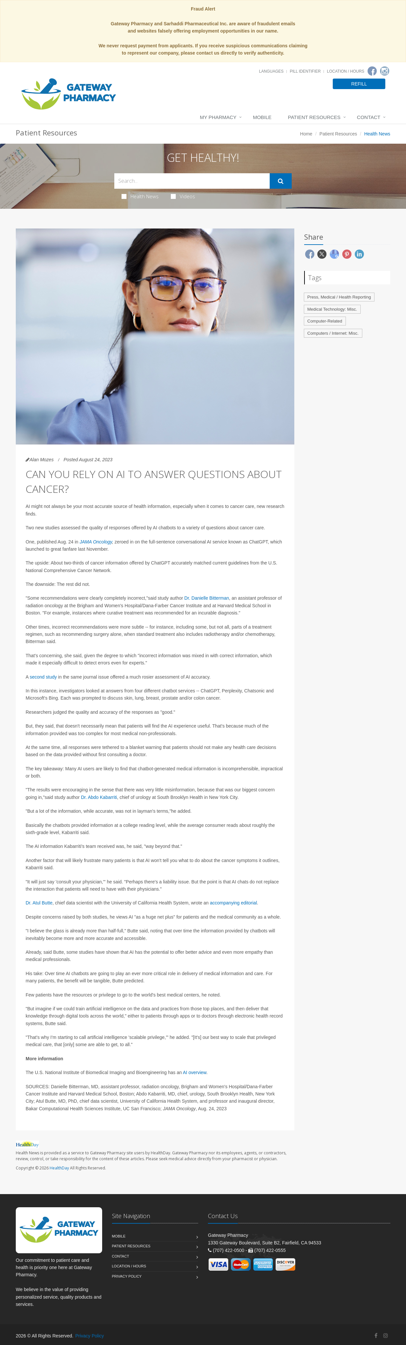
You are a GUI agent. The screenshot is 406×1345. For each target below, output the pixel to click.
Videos (183, 196)
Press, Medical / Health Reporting (339, 297)
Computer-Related (324, 321)
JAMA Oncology (95, 541)
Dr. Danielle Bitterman (206, 598)
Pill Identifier (305, 71)
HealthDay (59, 1168)
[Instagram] (384, 71)
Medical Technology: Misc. (332, 309)
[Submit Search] (281, 181)
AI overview (195, 1072)
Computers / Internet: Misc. (333, 333)
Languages (271, 71)
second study (43, 677)
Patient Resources (314, 117)
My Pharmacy (218, 117)
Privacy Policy (127, 1276)
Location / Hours (345, 71)
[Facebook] (372, 71)
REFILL (359, 83)
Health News (140, 196)
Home (306, 133)
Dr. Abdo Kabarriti (99, 797)
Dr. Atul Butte (39, 902)
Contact (368, 117)
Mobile (262, 117)
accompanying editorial (233, 902)
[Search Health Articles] (192, 181)
